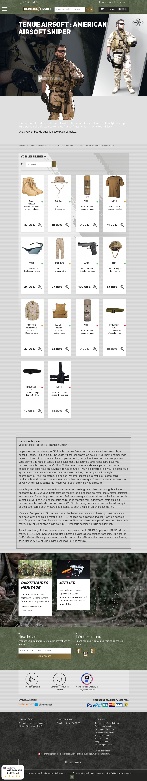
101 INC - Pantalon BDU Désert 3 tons (60, 271)
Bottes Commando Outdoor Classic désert (32, 209)
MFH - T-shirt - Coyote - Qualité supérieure (115, 209)
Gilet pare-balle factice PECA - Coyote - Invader (60, 333)
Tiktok (85, 653)
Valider (89, 9)
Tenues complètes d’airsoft (107, 723)
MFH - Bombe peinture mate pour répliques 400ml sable (87, 334)
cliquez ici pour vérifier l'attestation (95, 754)
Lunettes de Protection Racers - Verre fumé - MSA (32, 272)
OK (71, 777)
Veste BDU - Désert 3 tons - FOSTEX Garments (32, 333)
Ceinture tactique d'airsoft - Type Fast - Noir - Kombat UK (32, 396)
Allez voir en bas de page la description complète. (48, 132)
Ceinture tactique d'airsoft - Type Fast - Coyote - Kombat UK (115, 334)
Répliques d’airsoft (103, 726)
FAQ (97, 748)
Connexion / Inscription (112, 2)
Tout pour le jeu (102, 735)
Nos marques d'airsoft (105, 745)
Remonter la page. (29, 441)
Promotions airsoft (103, 739)
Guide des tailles (102, 751)
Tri (22, 164)
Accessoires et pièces (104, 732)
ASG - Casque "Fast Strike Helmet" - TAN (115, 271)
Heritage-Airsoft (74, 762)
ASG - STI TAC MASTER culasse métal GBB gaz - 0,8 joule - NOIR (87, 272)
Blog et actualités (103, 742)
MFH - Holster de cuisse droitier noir (59, 394)
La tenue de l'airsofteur (105, 729)
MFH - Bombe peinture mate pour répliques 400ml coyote (87, 210)
